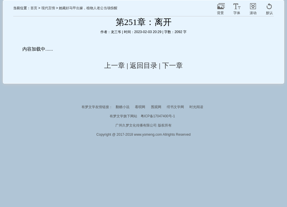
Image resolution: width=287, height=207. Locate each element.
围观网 (156, 107)
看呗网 (140, 107)
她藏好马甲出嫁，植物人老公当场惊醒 (88, 8)
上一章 (114, 65)
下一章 (172, 65)
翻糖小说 (122, 107)
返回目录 (143, 65)
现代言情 (48, 8)
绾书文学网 (175, 107)
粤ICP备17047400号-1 (158, 116)
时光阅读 (196, 107)
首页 (33, 8)
